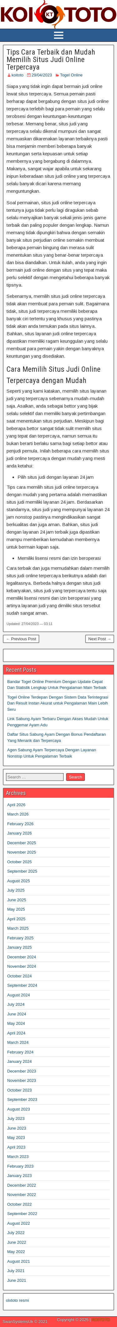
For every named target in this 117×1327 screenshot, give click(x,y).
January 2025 (19, 947)
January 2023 (19, 1175)
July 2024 (16, 1004)
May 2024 (16, 1023)
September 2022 (22, 1213)
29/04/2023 (42, 75)
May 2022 (16, 1251)
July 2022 (16, 1232)
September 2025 (22, 871)
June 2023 (16, 1128)
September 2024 (22, 985)
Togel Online (71, 75)
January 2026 (19, 833)
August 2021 (18, 1261)
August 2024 (18, 995)
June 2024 (16, 1014)
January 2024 (19, 1061)
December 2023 (21, 1071)
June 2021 (16, 1280)
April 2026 (16, 804)
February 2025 (20, 938)
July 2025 (16, 890)
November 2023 (21, 1080)
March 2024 (18, 1042)
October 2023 (19, 1090)
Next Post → (99, 639)
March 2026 (18, 814)
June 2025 (16, 900)
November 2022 (21, 1194)
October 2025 (19, 862)
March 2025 (18, 928)
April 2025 (16, 919)
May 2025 (16, 909)
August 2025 (18, 881)
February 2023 (20, 1166)
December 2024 (21, 957)
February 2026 (20, 823)
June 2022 (16, 1242)
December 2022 (21, 1185)
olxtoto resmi (17, 1300)
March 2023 (18, 1156)
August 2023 (18, 1109)
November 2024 (21, 966)
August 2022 (18, 1223)
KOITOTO (101, 1319)
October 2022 (19, 1204)
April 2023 (16, 1147)
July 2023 (16, 1118)
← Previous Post (21, 639)
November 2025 (21, 852)
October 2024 (19, 976)
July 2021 (16, 1270)
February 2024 (20, 1052)
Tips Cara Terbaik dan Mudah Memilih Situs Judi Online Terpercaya (51, 59)
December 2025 (21, 842)
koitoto (17, 75)
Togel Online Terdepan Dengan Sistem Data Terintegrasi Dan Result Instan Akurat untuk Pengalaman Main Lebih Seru (57, 703)
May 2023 (16, 1137)
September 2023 (22, 1099)
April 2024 (16, 1033)
